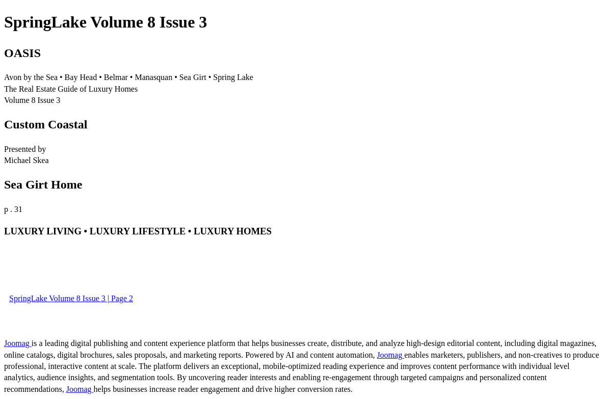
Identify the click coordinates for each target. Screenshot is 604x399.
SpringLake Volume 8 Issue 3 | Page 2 (71, 298)
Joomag (18, 343)
